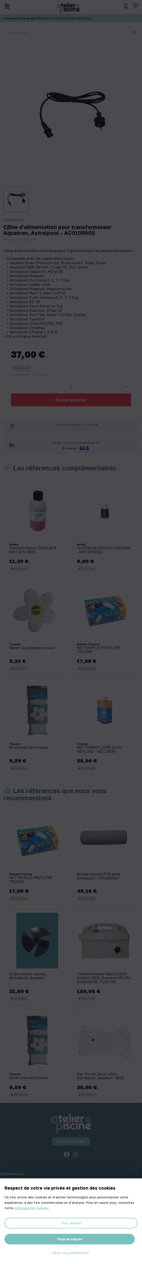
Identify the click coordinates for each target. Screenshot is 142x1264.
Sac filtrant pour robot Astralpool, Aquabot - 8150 (100, 1076)
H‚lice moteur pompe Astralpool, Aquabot (27, 976)
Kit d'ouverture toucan (28, 748)
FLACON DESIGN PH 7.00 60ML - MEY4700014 (104, 550)
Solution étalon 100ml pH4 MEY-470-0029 (32, 550)
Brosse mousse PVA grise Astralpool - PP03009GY (98, 876)
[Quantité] (71, 387)
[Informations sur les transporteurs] (98, 442)
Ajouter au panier (71, 400)
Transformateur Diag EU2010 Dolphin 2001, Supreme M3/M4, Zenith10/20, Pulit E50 (104, 978)
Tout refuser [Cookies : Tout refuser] (71, 1223)
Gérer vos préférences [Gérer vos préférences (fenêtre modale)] (70, 1253)
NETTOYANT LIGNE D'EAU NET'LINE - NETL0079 (100, 749)
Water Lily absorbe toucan (32, 648)
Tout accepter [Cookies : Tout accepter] (69, 1239)
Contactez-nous (71, 1141)
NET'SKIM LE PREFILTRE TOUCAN (98, 650)
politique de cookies (31, 1208)
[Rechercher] (71, 33)
